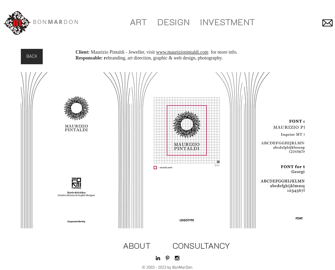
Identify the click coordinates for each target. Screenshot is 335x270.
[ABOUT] (136, 246)
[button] (75, 150)
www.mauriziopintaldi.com (182, 52)
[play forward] (296, 150)
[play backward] (29, 150)
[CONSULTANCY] (201, 246)
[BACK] (32, 56)
